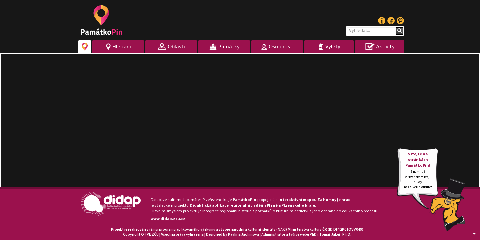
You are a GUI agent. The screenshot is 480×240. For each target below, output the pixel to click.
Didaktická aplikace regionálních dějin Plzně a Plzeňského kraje (252, 206)
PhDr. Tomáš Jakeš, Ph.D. (330, 235)
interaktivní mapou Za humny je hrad (314, 200)
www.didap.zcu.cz (168, 219)
